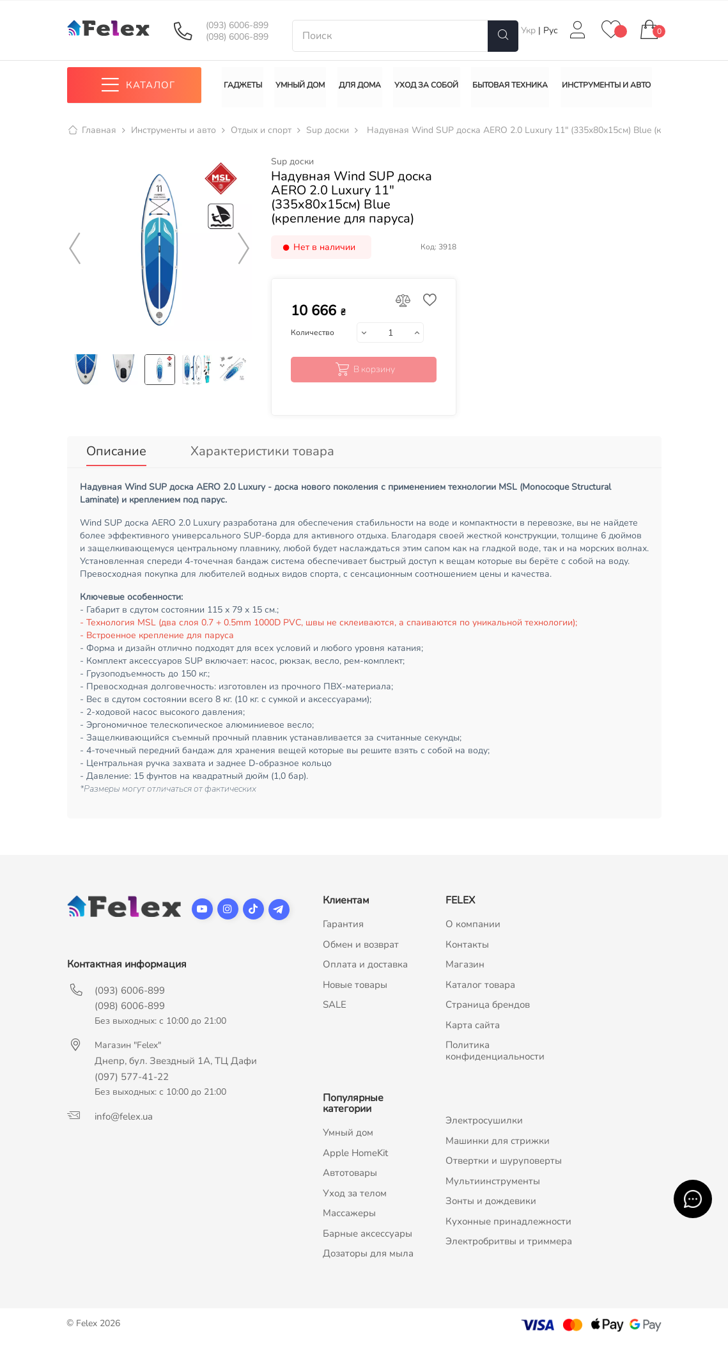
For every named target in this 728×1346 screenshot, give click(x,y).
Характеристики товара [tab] (262, 455)
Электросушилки (484, 1122)
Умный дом (348, 1134)
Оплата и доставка (365, 966)
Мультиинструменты (492, 1183)
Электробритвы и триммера (508, 1243)
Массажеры (349, 1215)
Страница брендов (487, 1006)
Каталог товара (480, 986)
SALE (334, 1006)
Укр (529, 30)
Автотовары (350, 1174)
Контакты (467, 946)
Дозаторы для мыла (368, 1255)
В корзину (364, 373)
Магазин (464, 966)
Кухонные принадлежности (508, 1223)
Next (243, 252)
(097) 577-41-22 (132, 1078)
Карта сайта (472, 1027)
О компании (472, 926)
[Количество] (390, 337)
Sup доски (292, 165)
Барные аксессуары (367, 1235)
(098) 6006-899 (237, 37)
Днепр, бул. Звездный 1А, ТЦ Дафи (176, 1062)
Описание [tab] (116, 455)
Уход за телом (355, 1195)
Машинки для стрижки (497, 1142)
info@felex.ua (124, 1118)
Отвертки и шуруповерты (503, 1162)
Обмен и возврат (361, 946)
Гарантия (343, 926)
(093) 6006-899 (237, 25)
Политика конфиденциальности (495, 1052)
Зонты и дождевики (490, 1202)
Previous (75, 252)
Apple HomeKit (355, 1154)
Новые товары (355, 986)
